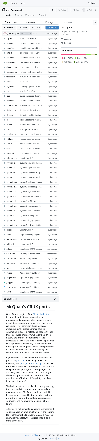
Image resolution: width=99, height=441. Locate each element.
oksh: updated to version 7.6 (32, 148)
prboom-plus (11, 158)
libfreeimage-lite (11, 115)
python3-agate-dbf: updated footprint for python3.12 (42, 167)
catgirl (9, 53)
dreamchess (11, 67)
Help (23, 3)
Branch (30, 22)
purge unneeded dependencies (33, 67)
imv (8, 91)
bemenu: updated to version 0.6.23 (35, 43)
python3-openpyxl (11, 206)
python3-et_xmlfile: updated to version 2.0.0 (38, 191)
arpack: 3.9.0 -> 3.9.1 (28, 38)
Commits (11, 22)
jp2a (8, 96)
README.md (11, 287)
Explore (14, 3)
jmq (8, 10)
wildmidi (10, 244)
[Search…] (95, 22)
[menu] (43, 439)
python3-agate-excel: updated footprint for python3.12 (43, 172)
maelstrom (11, 134)
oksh (8, 148)
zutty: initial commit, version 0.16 (34, 268)
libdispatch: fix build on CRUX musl (34, 110)
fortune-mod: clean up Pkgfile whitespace (37, 72)
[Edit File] (55, 299)
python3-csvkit (11, 182)
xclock (9, 249)
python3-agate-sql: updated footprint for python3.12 (42, 177)
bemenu (10, 43)
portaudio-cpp (11, 153)
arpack (9, 38)
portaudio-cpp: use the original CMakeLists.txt (39, 153)
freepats (9, 81)
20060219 (24, 81)
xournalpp (10, 253)
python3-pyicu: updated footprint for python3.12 (40, 210)
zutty (8, 268)
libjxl (8, 120)
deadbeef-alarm (11, 62)
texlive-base (11, 239)
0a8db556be (26, 33)
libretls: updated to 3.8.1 (30, 124)
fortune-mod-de (11, 77)
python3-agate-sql (11, 177)
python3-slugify (11, 220)
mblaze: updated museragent (32, 139)
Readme (66, 39)
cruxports (17, 10)
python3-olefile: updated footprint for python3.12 (41, 201)
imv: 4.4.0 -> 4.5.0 (27, 91)
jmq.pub (10, 282)
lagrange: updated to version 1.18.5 (35, 100)
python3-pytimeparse (11, 215)
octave (9, 143)
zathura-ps (10, 263)
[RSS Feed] (53, 10)
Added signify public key (30, 273)
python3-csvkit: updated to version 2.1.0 (37, 182)
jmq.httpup (11, 277)
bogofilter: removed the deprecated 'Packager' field (42, 48)
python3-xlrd (11, 225)
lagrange (10, 100)
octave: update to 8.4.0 (29, 143)
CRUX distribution (41, 314)
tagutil (9, 234)
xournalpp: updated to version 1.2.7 (35, 253)
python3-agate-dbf (11, 167)
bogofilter (10, 48)
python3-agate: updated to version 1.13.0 (37, 163)
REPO (8, 292)
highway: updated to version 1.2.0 (34, 86)
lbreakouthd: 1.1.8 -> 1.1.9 (31, 105)
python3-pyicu (11, 210)
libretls (9, 124)
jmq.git (9, 273)
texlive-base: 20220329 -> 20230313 (35, 239)
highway (10, 86)
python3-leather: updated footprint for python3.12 (41, 196)
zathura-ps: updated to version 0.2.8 (35, 263)
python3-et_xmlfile (11, 191)
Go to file (23, 27)
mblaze (9, 139)
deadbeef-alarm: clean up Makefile (34, 62)
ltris (8, 129)
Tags (49, 22)
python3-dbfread (11, 187)
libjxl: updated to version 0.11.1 (33, 120)
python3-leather (11, 196)
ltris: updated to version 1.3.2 (32, 129)
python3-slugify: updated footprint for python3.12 (41, 220)
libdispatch (11, 110)
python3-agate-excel (11, 172)
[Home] (5, 3)
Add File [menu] (36, 27)
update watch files (27, 158)
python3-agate (11, 163)
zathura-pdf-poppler (11, 258)
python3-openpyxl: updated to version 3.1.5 (38, 206)
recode (9, 230)
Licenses (52, 438)
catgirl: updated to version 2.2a (33, 53)
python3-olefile (11, 201)
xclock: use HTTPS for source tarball (35, 249)
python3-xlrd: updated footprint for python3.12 (40, 225)
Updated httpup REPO (29, 277)
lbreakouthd (11, 105)
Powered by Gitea (31, 435)
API (59, 438)
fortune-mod (11, 72)
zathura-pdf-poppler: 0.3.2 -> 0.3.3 (34, 258)
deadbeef (10, 57)
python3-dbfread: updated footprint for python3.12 (41, 187)
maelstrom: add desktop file (32, 134)
